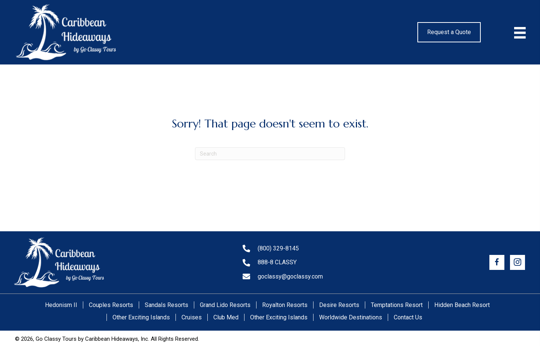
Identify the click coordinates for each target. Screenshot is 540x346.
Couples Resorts (111, 305)
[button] (496, 262)
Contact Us (408, 317)
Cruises (192, 317)
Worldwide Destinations (350, 317)
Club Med (225, 317)
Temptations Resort (397, 305)
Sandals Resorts (166, 305)
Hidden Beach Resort (462, 305)
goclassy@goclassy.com (290, 276)
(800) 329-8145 (278, 248)
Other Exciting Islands (141, 317)
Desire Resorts (339, 305)
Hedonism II (61, 305)
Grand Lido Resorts (225, 305)
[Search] (270, 153)
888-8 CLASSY (277, 262)
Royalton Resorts (285, 305)
